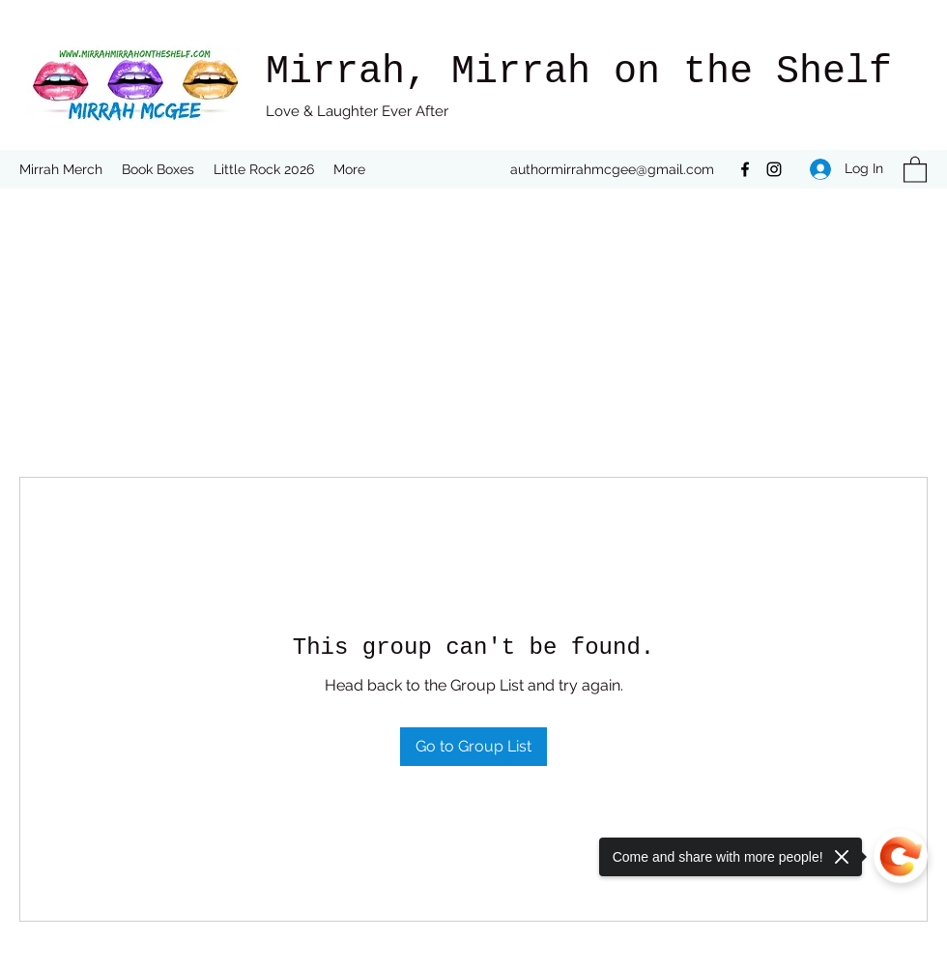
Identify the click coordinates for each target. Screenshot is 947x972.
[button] (915, 169)
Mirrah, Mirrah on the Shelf (579, 72)
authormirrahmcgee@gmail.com (612, 169)
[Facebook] (745, 169)
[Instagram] (774, 169)
